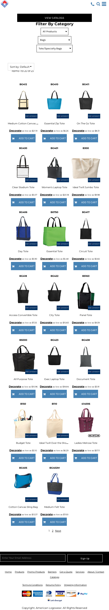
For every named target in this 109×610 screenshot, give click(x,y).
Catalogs (54, 577)
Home (8, 571)
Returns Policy (53, 585)
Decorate (15, 130)
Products (19, 571)
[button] (98, 4)
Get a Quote (66, 571)
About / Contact (96, 571)
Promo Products (36, 571)
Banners (52, 571)
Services (80, 571)
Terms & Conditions (32, 585)
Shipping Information (75, 585)
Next (58, 530)
